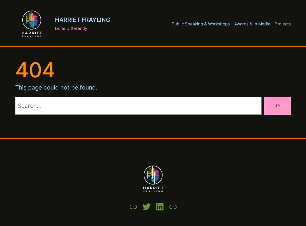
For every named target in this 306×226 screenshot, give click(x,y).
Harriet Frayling (82, 19)
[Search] (277, 106)
